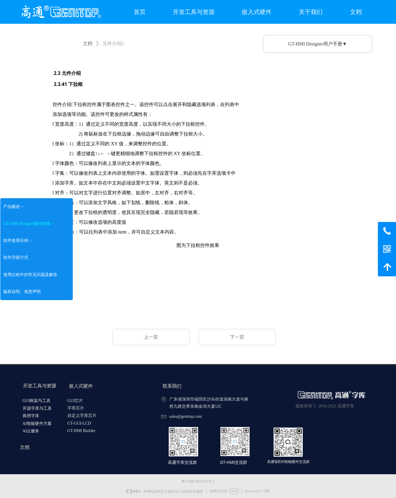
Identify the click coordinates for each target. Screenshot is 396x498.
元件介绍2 (113, 43)
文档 (87, 43)
